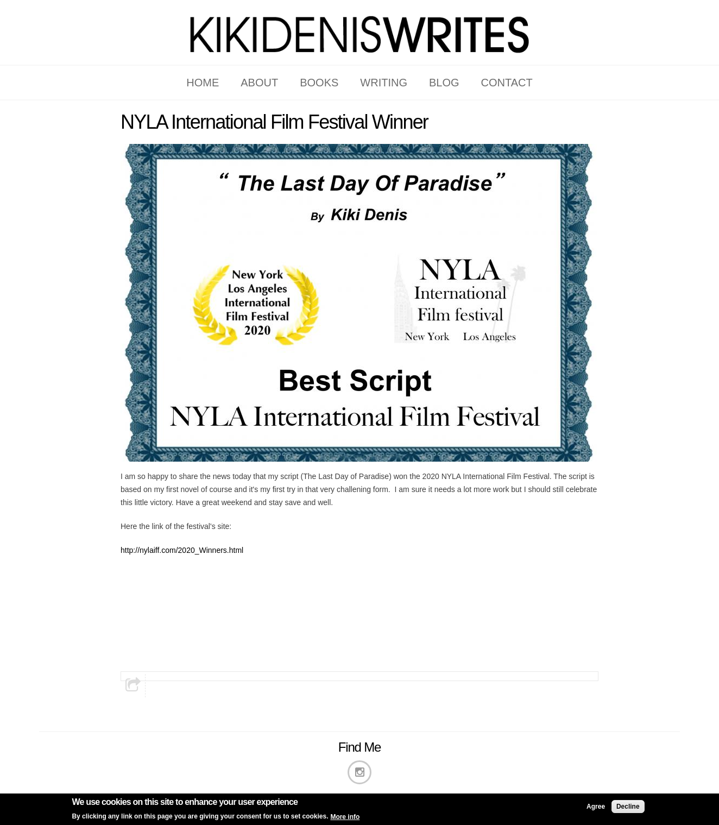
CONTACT (507, 83)
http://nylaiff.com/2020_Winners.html (182, 550)
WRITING (383, 83)
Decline (628, 807)
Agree (595, 807)
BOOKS (319, 83)
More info (345, 818)
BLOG (444, 83)
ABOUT (259, 83)
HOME (202, 83)
